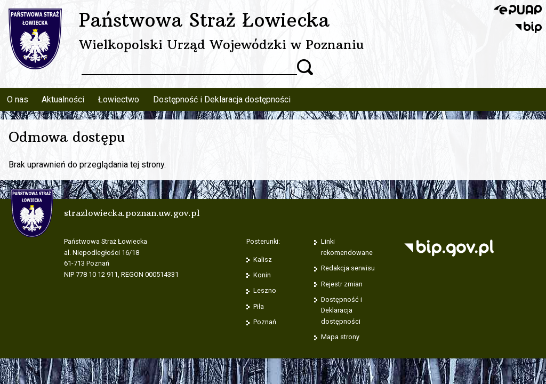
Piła (258, 306)
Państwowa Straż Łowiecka (204, 19)
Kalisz (262, 259)
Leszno (264, 290)
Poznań (264, 322)
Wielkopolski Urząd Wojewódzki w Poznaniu (221, 44)
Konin (262, 275)
